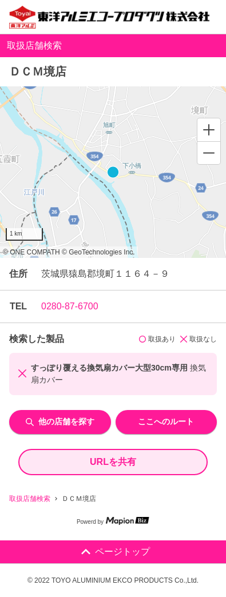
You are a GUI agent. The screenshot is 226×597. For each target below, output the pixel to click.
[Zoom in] (208, 129)
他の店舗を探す (60, 421)
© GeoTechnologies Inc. (98, 252)
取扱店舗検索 (29, 499)
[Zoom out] (208, 152)
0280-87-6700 (69, 306)
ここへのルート (166, 421)
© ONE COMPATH (31, 252)
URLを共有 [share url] (113, 462)
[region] (113, 172)
